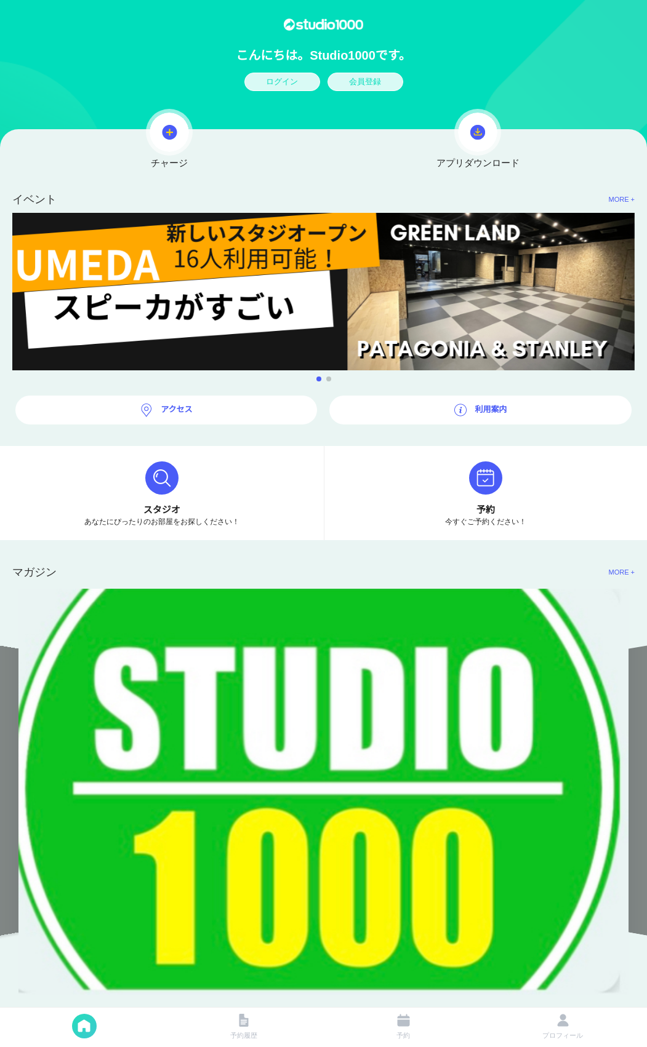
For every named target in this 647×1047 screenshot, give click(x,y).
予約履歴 (243, 1026)
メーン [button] (84, 1026)
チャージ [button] (169, 138)
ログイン (282, 81)
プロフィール (563, 1026)
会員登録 (365, 81)
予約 (403, 1026)
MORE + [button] (622, 199)
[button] (323, 292)
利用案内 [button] (490, 409)
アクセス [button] (176, 409)
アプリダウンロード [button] (478, 138)
